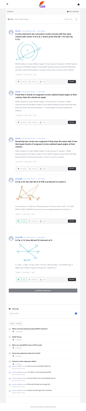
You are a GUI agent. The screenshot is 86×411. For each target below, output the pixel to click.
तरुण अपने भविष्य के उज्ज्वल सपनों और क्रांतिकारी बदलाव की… (42, 378)
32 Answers (17, 340)
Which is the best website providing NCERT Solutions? (30, 329)
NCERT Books (17, 337)
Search (10, 11)
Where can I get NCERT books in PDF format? (27, 345)
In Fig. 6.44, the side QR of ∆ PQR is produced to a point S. (40, 182)
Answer (72, 81)
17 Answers (17, 364)
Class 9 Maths (41, 31)
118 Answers (17, 332)
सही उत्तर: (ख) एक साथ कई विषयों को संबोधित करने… (40, 366)
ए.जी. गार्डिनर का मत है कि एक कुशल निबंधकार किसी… (40, 372)
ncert (35, 74)
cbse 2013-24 (19, 161)
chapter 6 (18, 214)
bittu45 (18, 31)
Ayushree (14, 366)
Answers (18, 323)
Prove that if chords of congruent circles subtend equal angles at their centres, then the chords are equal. (46, 96)
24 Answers (17, 356)
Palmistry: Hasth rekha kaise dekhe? (24, 361)
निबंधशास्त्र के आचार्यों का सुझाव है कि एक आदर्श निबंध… (40, 390)
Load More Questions (43, 290)
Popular (12, 323)
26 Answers (17, 348)
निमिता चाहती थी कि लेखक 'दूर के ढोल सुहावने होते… (39, 384)
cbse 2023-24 (19, 74)
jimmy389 (18, 179)
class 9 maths (28, 74)
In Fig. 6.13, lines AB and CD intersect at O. (34, 240)
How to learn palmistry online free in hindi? (26, 353)
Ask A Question (73, 11)
